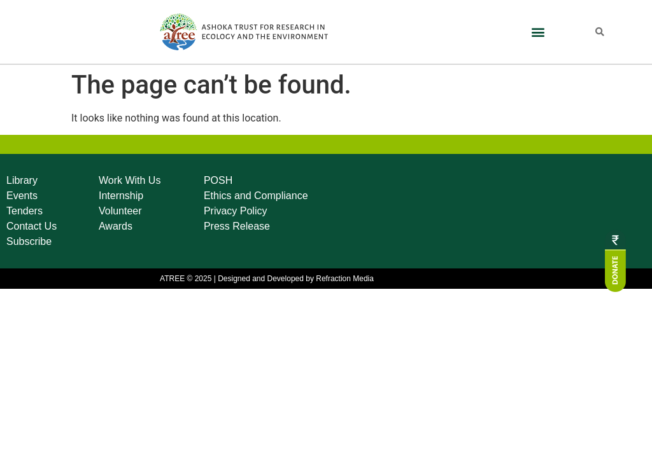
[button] (537, 32)
